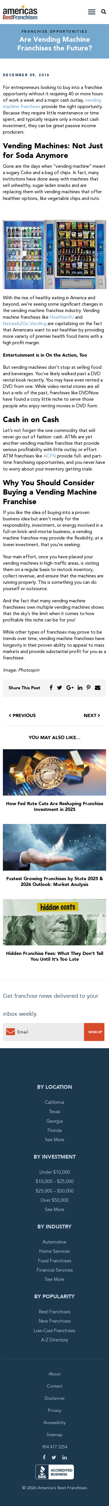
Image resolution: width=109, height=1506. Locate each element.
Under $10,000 (54, 1172)
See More (54, 1140)
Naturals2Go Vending (24, 324)
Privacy (54, 1410)
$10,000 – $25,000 (55, 1181)
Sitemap (54, 1435)
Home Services (54, 1251)
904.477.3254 (54, 1447)
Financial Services (55, 1270)
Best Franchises (54, 1312)
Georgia (54, 1121)
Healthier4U (62, 317)
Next (92, 715)
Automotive (54, 1242)
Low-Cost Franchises (54, 1331)
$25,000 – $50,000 (55, 1191)
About (54, 1374)
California (54, 1102)
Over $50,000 (54, 1200)
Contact (54, 1386)
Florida (54, 1130)
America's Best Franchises (21, 12)
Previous (22, 715)
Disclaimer (55, 1398)
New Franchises (55, 1321)
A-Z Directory (54, 1340)
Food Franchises (54, 1261)
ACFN (49, 456)
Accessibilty (54, 1422)
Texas (54, 1111)
